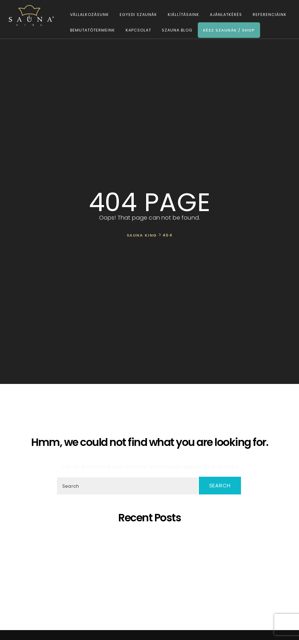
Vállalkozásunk (88, 15)
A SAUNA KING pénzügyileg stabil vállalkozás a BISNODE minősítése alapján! (151, 568)
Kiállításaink (182, 15)
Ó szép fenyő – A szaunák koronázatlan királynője (151, 556)
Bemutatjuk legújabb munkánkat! (151, 562)
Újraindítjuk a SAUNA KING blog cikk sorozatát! (151, 587)
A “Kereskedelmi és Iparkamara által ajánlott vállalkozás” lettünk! (151, 581)
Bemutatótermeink (91, 30)
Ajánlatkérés (225, 15)
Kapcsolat (137, 30)
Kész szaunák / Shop (228, 30)
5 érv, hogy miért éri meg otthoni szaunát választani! (151, 536)
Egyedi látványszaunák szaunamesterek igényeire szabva (151, 543)
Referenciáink (269, 15)
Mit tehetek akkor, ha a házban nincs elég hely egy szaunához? (151, 575)
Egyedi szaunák (137, 15)
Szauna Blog (176, 30)
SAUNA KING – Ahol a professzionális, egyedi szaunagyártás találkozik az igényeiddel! (151, 549)
